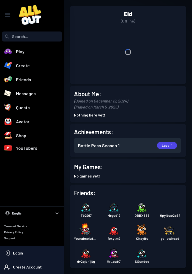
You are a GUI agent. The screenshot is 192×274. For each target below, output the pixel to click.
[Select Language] (32, 213)
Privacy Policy (13, 232)
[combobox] (32, 37)
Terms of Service (15, 226)
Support (9, 238)
